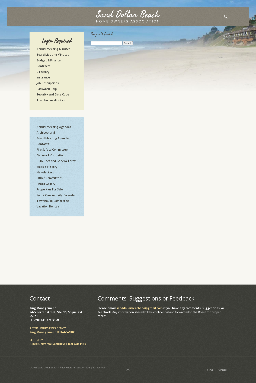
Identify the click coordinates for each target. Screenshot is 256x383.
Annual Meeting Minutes (53, 49)
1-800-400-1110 (75, 344)
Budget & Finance (49, 60)
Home (210, 369)
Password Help (47, 89)
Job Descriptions (48, 83)
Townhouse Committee (53, 201)
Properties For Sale (50, 189)
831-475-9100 (66, 332)
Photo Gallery (46, 184)
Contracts (43, 66)
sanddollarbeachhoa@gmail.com (139, 308)
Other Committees (50, 178)
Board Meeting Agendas (53, 138)
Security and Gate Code (53, 94)
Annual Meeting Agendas (54, 127)
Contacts (43, 144)
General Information (51, 155)
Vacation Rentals (48, 206)
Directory (43, 72)
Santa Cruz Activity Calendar (56, 195)
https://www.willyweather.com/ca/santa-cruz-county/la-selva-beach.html (57, 261)
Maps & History (47, 167)
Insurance (43, 77)
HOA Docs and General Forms (56, 161)
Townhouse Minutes (51, 100)
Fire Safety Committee (52, 149)
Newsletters (45, 172)
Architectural (46, 132)
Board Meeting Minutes (53, 55)
